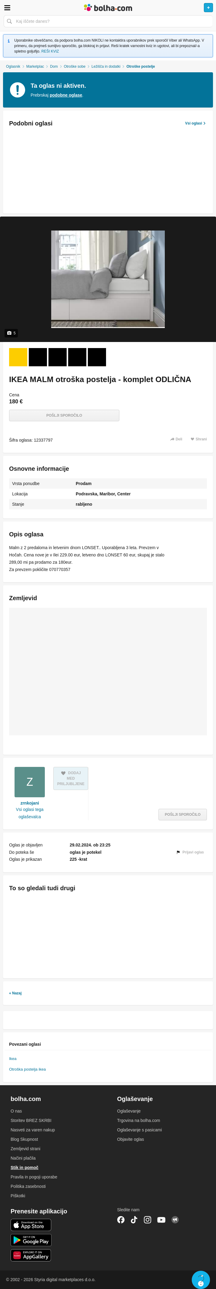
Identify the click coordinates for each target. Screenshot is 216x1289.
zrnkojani (29, 803)
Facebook (121, 1219)
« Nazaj (15, 993)
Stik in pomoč (24, 1167)
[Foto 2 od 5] (38, 357)
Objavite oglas (130, 1139)
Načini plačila (23, 1158)
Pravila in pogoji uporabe (34, 1176)
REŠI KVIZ (50, 51)
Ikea (13, 1058)
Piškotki (18, 1195)
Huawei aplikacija (31, 1255)
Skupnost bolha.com (175, 1219)
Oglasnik (13, 66)
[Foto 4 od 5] (77, 357)
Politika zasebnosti (28, 1186)
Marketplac (35, 66)
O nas (16, 1111)
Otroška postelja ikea (27, 1069)
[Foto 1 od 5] (18, 357)
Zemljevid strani (25, 1148)
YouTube (161, 1219)
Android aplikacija (31, 1240)
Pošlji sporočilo (64, 415)
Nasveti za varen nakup (33, 1129)
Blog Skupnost (24, 1139)
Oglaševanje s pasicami (139, 1129)
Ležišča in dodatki (105, 66)
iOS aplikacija (31, 1225)
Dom (54, 66)
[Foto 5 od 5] (97, 357)
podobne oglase (66, 95)
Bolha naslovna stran (108, 8)
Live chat (201, 1280)
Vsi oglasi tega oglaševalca (30, 813)
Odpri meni (7, 7)
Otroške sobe (74, 66)
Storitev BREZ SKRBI (31, 1120)
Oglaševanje (129, 1111)
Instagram (147, 1219)
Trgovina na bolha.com (138, 1120)
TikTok (134, 1219)
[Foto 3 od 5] (57, 357)
